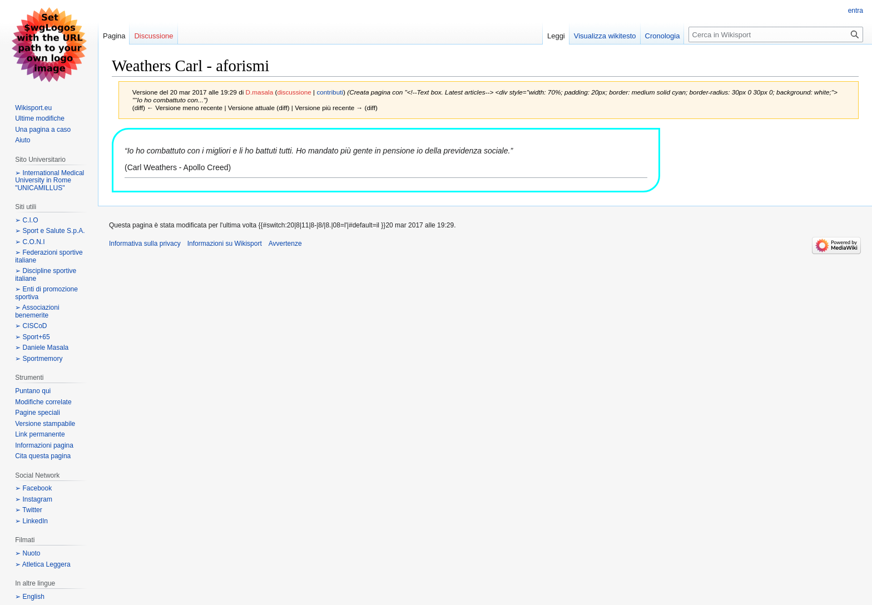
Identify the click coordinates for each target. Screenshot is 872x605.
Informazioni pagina (44, 445)
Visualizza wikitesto (605, 36)
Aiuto (22, 140)
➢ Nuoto (27, 553)
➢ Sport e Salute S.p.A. (50, 231)
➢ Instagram (33, 499)
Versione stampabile (45, 424)
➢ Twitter (28, 510)
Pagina (114, 36)
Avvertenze (285, 243)
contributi (329, 92)
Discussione (153, 36)
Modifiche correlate (43, 402)
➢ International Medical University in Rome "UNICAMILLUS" (49, 180)
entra (855, 10)
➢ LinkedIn (31, 521)
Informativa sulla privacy (145, 243)
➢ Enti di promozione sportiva (46, 293)
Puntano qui (33, 391)
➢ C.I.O (26, 220)
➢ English (29, 597)
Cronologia (662, 36)
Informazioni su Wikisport (224, 243)
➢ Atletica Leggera (42, 564)
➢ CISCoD (31, 326)
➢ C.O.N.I (29, 242)
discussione (294, 92)
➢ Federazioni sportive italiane (48, 256)
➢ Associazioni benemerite (37, 311)
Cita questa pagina (43, 456)
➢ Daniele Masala (41, 347)
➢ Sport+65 (32, 337)
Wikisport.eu (33, 108)
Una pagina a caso (43, 129)
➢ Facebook (33, 488)
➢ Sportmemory (38, 359)
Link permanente (40, 434)
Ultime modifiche (40, 118)
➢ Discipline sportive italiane (45, 274)
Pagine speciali (37, 412)
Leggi (556, 36)
